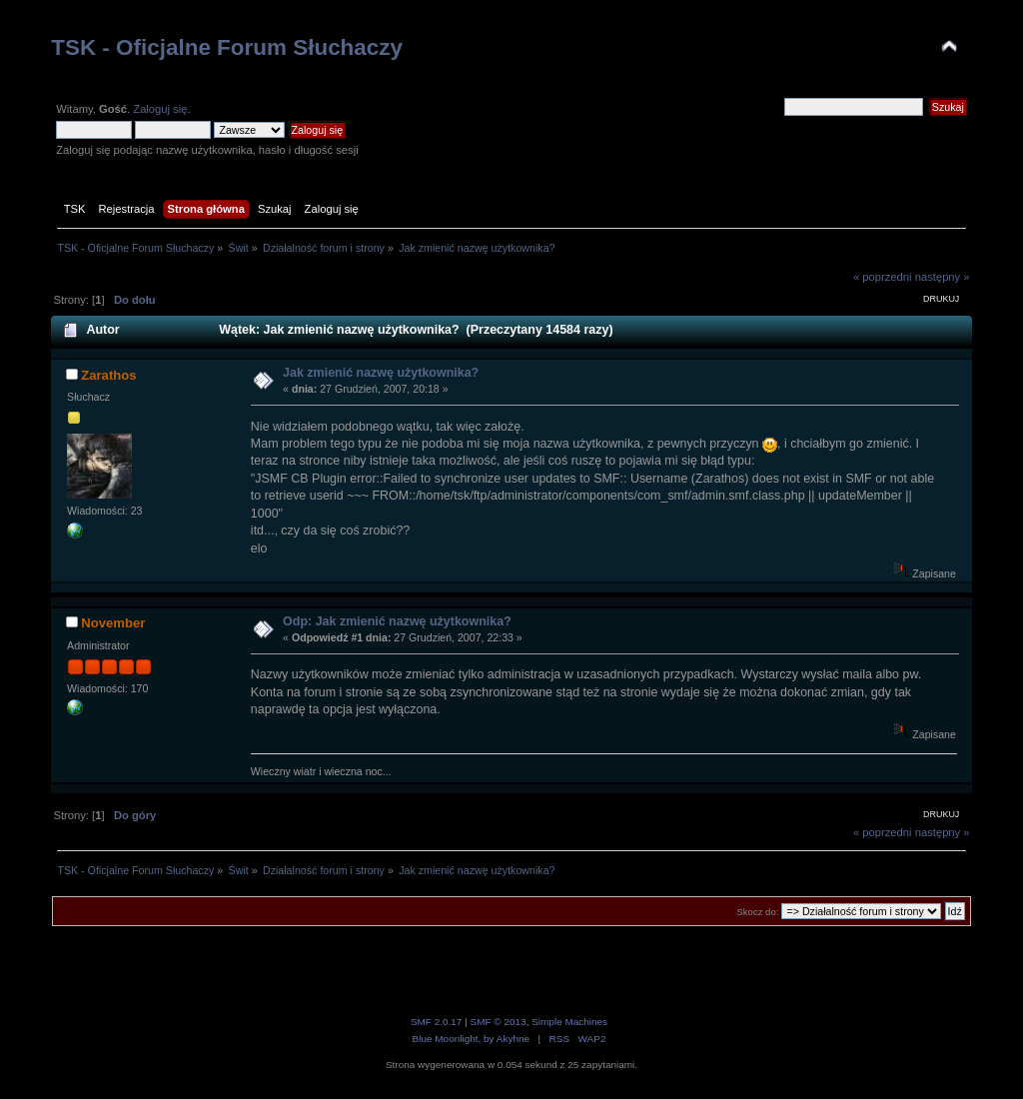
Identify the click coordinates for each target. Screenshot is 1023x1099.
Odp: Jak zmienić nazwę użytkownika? (397, 621)
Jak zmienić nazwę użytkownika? (381, 373)
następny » (942, 277)
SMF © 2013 (498, 1021)
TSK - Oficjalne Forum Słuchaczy (227, 47)
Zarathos (108, 375)
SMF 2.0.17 (437, 1021)
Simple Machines (569, 1021)
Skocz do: (757, 911)
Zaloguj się (160, 109)
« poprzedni (882, 277)
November (113, 622)
